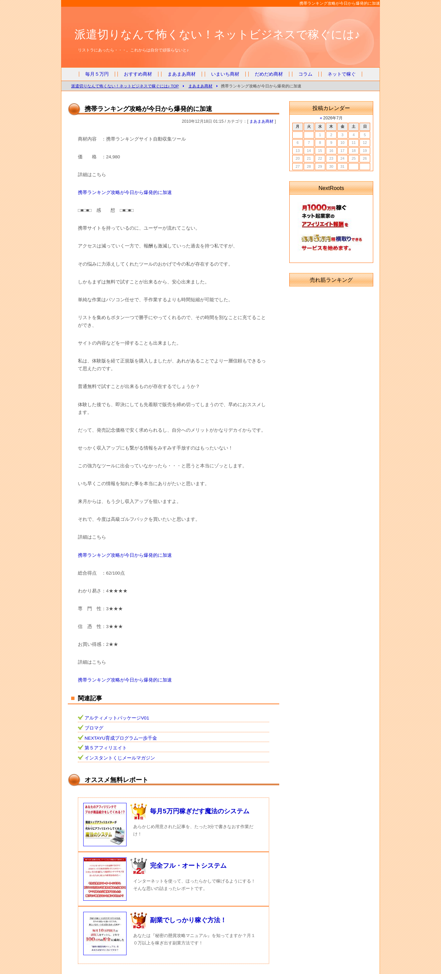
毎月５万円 (97, 74)
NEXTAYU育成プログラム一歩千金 (121, 738)
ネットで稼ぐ (342, 74)
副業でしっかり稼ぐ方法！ (188, 920)
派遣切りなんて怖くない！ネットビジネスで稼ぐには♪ (217, 34)
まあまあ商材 (181, 74)
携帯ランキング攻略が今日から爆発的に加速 (125, 192)
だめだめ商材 (269, 74)
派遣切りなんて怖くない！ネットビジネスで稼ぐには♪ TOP (125, 86)
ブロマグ (94, 728)
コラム (305, 74)
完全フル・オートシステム (188, 865)
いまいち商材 (225, 74)
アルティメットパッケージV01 (117, 717)
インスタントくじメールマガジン (120, 758)
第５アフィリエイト (106, 747)
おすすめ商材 (138, 74)
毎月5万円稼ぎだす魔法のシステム (199, 811)
